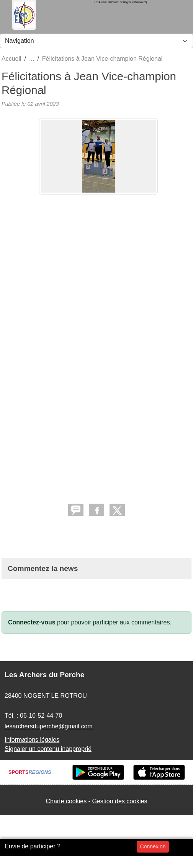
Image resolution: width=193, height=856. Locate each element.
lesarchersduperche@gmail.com (49, 726)
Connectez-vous (32, 622)
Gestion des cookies (119, 801)
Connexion (153, 846)
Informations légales (32, 739)
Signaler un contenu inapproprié (48, 749)
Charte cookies (66, 801)
